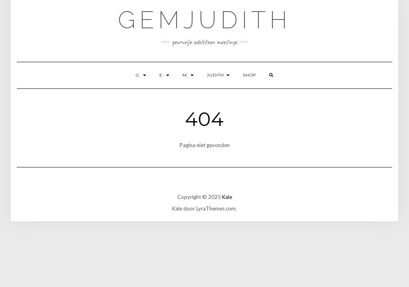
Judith (218, 75)
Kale (227, 197)
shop (249, 75)
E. (164, 75)
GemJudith (204, 20)
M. (188, 75)
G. (141, 75)
